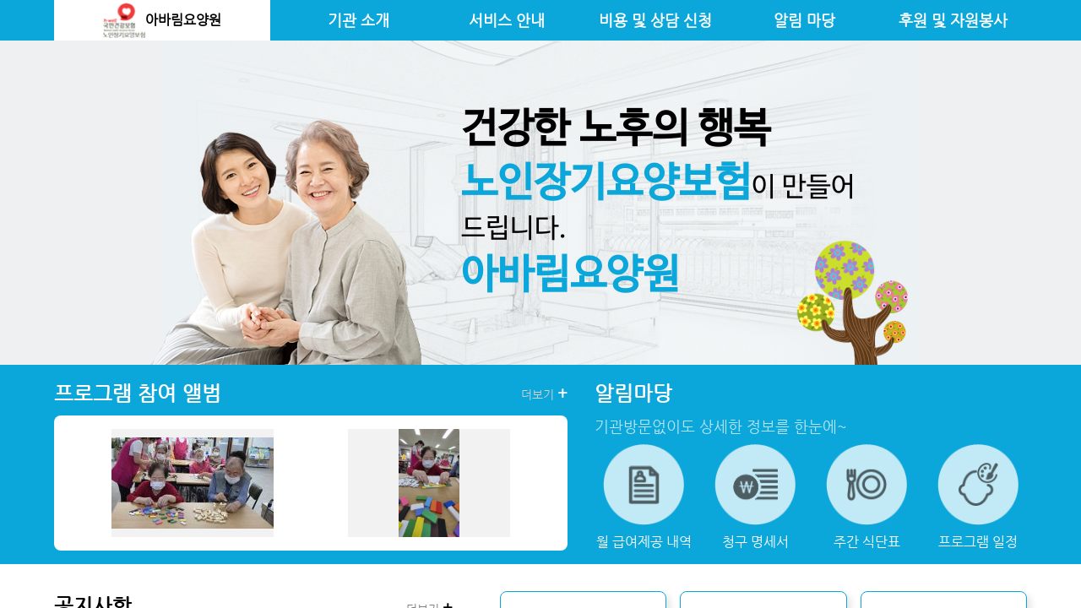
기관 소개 (358, 20)
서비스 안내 (507, 20)
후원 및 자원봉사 (953, 20)
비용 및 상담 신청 (655, 20)
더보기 (544, 393)
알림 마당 (804, 20)
